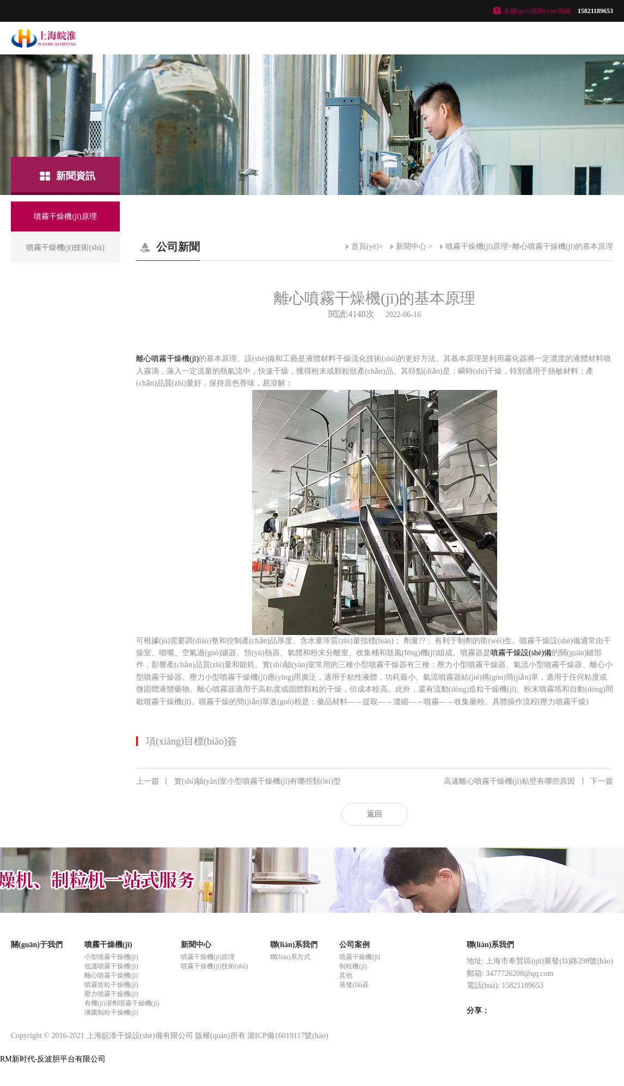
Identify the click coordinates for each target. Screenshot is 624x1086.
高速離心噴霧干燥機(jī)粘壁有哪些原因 (528, 781)
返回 (374, 814)
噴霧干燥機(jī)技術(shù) (214, 966)
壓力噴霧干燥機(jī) (111, 994)
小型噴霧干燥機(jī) (111, 957)
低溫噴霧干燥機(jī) (111, 966)
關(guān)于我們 (37, 945)
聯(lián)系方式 (290, 957)
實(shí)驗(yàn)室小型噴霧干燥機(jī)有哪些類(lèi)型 (238, 781)
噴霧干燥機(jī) (108, 945)
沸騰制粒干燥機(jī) (111, 1012)
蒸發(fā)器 (353, 985)
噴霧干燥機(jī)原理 (476, 246)
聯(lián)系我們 (294, 945)
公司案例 (354, 945)
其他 (345, 975)
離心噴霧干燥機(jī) (167, 359)
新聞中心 (411, 246)
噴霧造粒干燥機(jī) (111, 985)
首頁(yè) (365, 246)
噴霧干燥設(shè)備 (521, 653)
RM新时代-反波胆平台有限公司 (53, 1059)
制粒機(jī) (353, 966)
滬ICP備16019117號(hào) (287, 1036)
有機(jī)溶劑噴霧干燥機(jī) (121, 1003)
